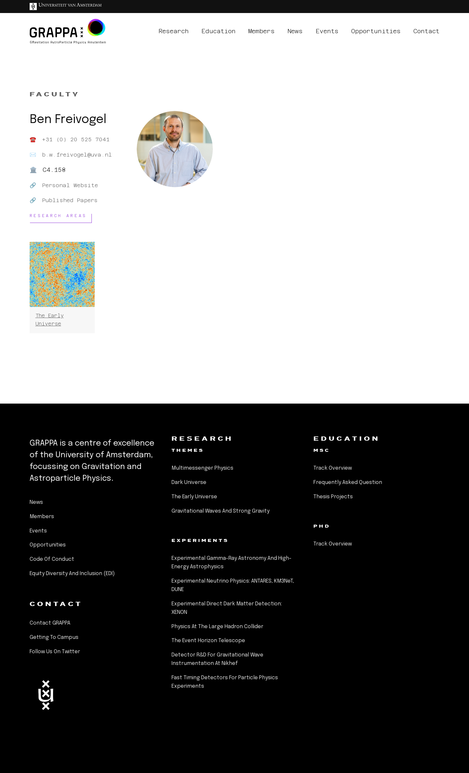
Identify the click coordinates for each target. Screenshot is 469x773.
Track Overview (332, 468)
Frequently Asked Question (347, 482)
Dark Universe (189, 482)
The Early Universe (194, 497)
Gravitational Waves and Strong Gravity (220, 511)
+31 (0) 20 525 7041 (76, 139)
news (295, 31)
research (174, 31)
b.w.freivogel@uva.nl (77, 155)
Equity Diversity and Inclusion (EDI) (72, 573)
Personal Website (70, 185)
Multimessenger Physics (202, 468)
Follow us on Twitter (55, 652)
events (327, 31)
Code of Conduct (52, 559)
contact (426, 31)
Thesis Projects (333, 497)
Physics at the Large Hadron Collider (217, 626)
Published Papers (70, 200)
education (218, 31)
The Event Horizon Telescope (208, 640)
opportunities (376, 31)
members (261, 31)
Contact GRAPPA (50, 623)
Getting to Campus (54, 637)
